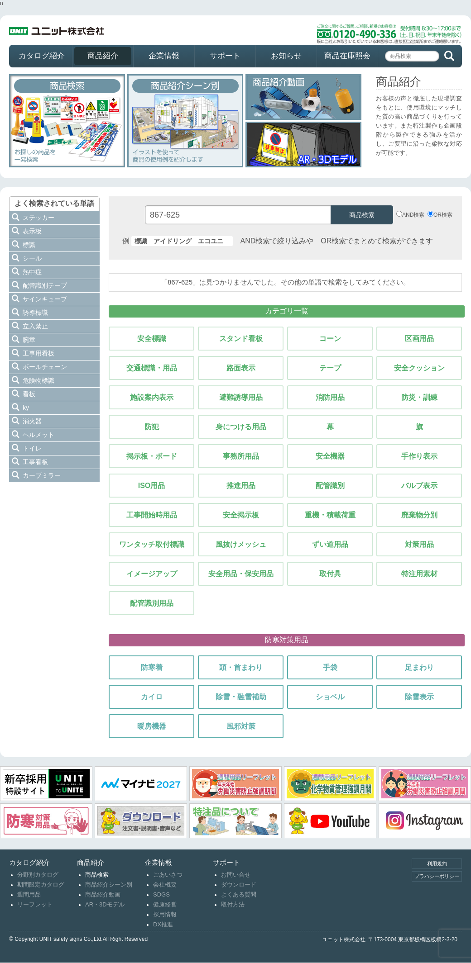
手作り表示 (419, 456)
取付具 (330, 574)
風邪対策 (240, 726)
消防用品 (330, 397)
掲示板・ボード (151, 456)
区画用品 (419, 338)
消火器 (32, 421)
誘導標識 (35, 312)
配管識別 (330, 485)
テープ (330, 368)
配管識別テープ (45, 285)
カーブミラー (42, 475)
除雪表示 (419, 697)
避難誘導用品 (241, 397)
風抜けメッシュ (241, 544)
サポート (225, 56)
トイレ (32, 448)
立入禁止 (35, 326)
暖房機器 (151, 726)
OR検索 (442, 215)
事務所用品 (241, 456)
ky (26, 407)
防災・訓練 (419, 397)
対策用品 (419, 544)
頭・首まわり (241, 667)
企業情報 (164, 56)
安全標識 (151, 338)
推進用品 (240, 485)
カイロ (152, 697)
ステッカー (38, 217)
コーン (330, 338)
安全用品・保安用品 (241, 574)
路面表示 (240, 368)
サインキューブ (45, 299)
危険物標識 (38, 380)
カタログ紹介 (42, 56)
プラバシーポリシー (436, 876)
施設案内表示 (151, 397)
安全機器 (330, 456)
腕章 (29, 339)
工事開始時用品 (151, 515)
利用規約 (437, 863)
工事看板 (35, 461)
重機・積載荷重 (330, 515)
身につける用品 (241, 427)
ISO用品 (151, 485)
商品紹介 (102, 56)
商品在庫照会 (347, 56)
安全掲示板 (241, 515)
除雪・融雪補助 (241, 697)
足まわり (419, 667)
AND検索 (413, 215)
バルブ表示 (419, 485)
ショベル (330, 697)
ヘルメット (38, 434)
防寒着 (152, 667)
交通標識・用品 (151, 368)
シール (32, 258)
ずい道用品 (330, 544)
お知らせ (286, 56)
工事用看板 (38, 353)
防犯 (151, 427)
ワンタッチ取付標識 (151, 544)
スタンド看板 (241, 338)
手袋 (330, 667)
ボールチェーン (45, 366)
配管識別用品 (151, 603)
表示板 (32, 231)
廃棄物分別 (419, 515)
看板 (29, 394)
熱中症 (32, 271)
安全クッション (419, 368)
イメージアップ (151, 574)
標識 (29, 244)
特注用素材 (419, 574)
